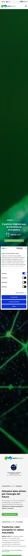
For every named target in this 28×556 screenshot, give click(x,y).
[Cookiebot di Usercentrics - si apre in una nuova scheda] (17, 248)
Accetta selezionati (14, 301)
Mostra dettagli (20, 292)
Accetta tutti (14, 297)
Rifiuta (14, 306)
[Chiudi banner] (25, 248)
